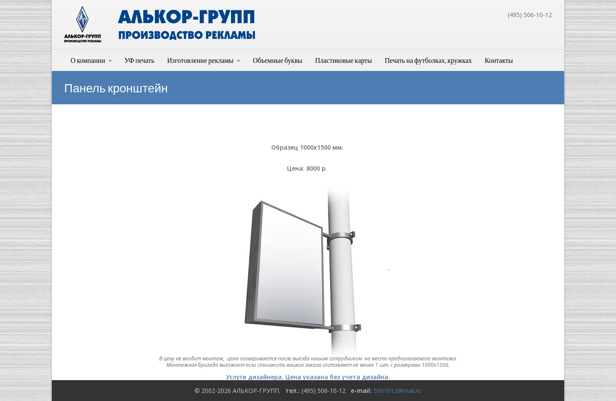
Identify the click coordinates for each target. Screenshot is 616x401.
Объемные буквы (277, 60)
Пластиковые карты (343, 60)
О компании (88, 60)
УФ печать (139, 60)
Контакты (499, 60)
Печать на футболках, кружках (428, 60)
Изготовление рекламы (200, 60)
